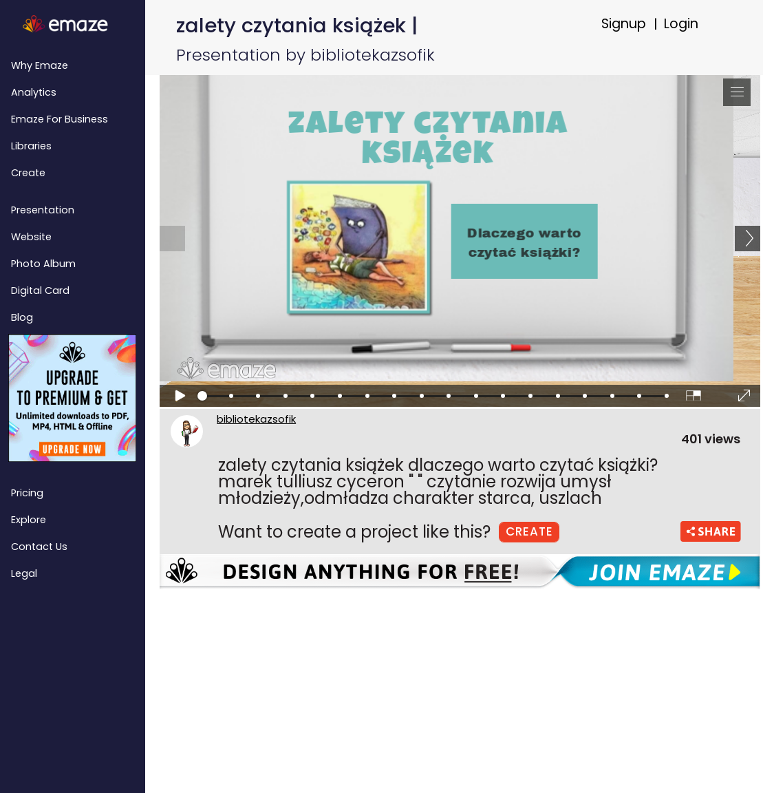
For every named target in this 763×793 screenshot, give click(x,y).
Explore (28, 520)
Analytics (33, 92)
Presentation (42, 210)
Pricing (27, 493)
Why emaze (39, 65)
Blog (22, 317)
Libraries (31, 146)
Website (31, 237)
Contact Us (39, 546)
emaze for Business (59, 119)
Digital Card (40, 290)
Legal (24, 573)
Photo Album (43, 264)
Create (28, 173)
